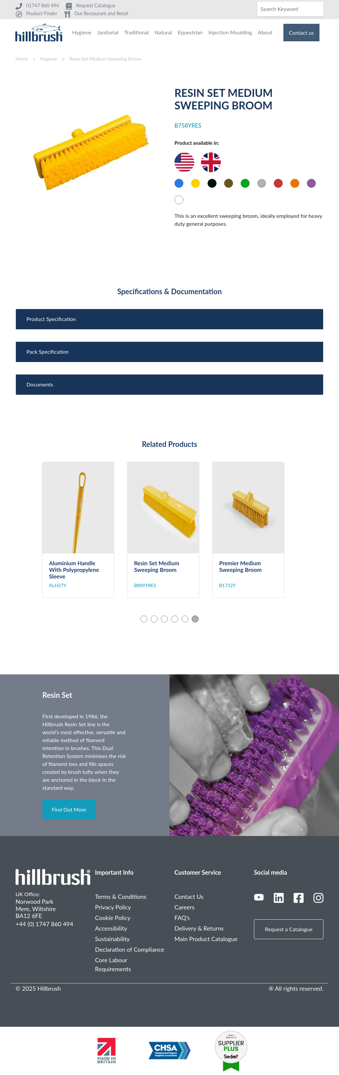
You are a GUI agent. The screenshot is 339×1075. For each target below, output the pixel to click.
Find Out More (69, 809)
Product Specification (51, 319)
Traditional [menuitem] (136, 32)
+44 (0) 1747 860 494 (44, 924)
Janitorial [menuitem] (107, 32)
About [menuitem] (265, 32)
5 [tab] (184, 619)
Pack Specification (47, 351)
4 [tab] (174, 619)
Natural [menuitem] (163, 32)
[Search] (290, 9)
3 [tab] (164, 619)
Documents (39, 384)
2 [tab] (154, 619)
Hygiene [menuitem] (81, 32)
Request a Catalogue (289, 929)
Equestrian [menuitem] (190, 32)
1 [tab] (143, 619)
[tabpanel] (84, 530)
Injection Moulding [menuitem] (230, 32)
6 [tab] (195, 619)
